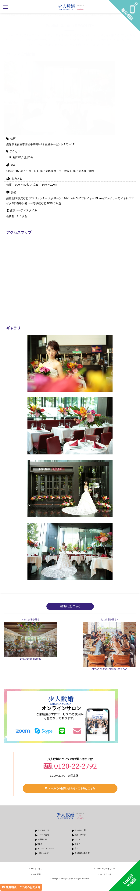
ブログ (77, 844)
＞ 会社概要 (36, 874)
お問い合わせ (43, 853)
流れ (76, 848)
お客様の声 (42, 839)
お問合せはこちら (70, 606)
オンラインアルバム (46, 848)
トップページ (43, 830)
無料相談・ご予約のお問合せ (23, 887)
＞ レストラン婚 (105, 874)
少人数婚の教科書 (82, 853)
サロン (77, 839)
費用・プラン (80, 835)
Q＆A (40, 844)
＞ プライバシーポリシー (104, 869)
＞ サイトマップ (35, 869)
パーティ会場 (43, 835)
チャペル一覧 (80, 830)
